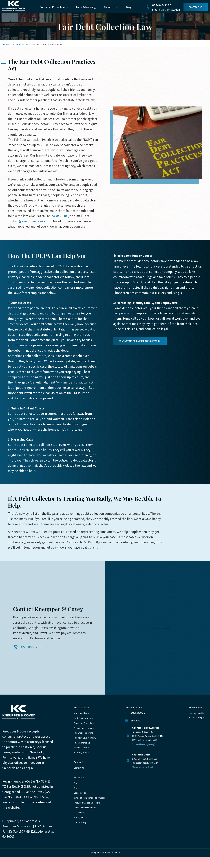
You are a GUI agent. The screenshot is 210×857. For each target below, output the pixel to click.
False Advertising (86, 7)
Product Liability (81, 747)
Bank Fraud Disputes (83, 718)
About (76, 783)
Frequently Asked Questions (87, 802)
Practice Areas (23, 44)
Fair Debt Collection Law (85, 737)
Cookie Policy (80, 822)
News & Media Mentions (85, 807)
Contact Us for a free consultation (140, 340)
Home (6, 44)
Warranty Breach (81, 752)
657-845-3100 (161, 5)
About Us (109, 7)
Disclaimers (79, 812)
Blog (128, 7)
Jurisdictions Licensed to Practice (89, 797)
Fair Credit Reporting (83, 732)
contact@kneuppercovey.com (29, 221)
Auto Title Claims (81, 713)
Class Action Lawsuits (84, 728)
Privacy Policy (80, 817)
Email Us (135, 720)
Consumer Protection (52, 7)
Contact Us (195, 7)
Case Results (80, 792)
